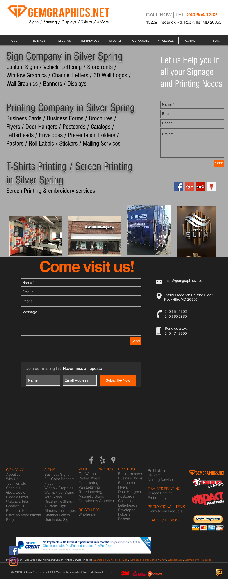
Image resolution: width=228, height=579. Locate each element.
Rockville (122, 559)
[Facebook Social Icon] (178, 186)
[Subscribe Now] (118, 380)
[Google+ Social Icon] (189, 186)
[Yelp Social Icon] (200, 186)
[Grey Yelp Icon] (102, 460)
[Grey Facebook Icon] (91, 460)
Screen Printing (160, 493)
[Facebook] (13, 550)
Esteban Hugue (100, 572)
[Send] (219, 163)
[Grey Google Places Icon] (113, 460)
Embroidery (157, 497)
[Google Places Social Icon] (211, 186)
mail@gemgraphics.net (183, 280)
